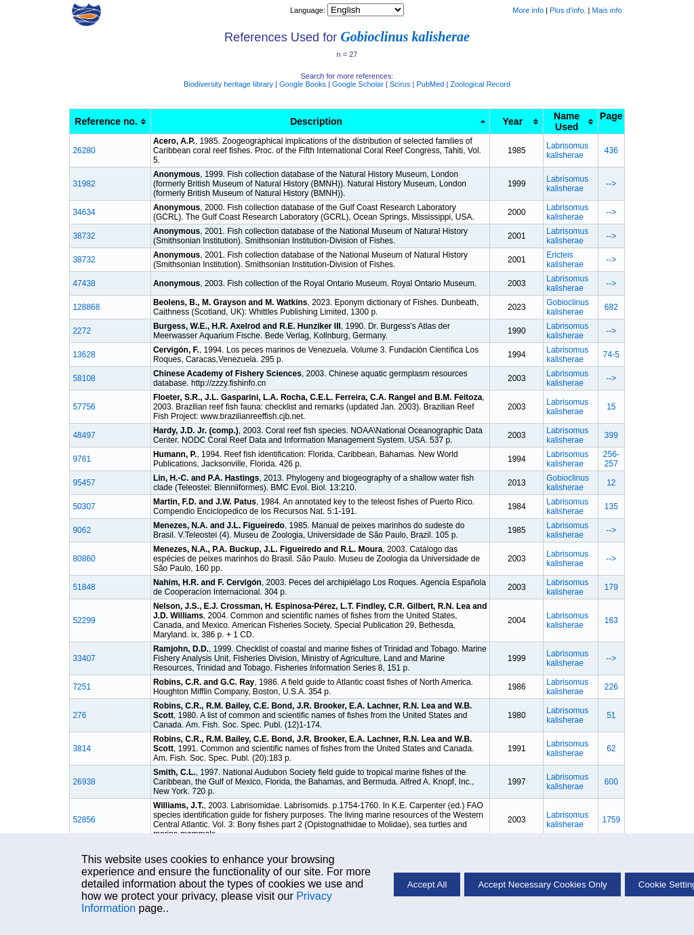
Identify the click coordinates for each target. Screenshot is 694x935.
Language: (308, 10)
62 (611, 748)
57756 (84, 407)
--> (611, 183)
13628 (84, 354)
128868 (86, 307)
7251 (82, 687)
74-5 (611, 354)
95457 (84, 483)
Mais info (607, 10)
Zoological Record (480, 84)
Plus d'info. (568, 10)
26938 (84, 782)
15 (611, 407)
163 (611, 620)
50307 (84, 506)
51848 (84, 587)
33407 (84, 658)
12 (611, 483)
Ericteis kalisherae (565, 259)
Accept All (427, 884)
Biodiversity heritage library (228, 84)
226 (611, 687)
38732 (84, 236)
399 (611, 435)
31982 (84, 183)
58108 (84, 378)
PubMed (430, 84)
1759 (611, 819)
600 (611, 782)
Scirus (400, 84)
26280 (84, 150)
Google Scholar (358, 84)
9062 (82, 530)
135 (611, 506)
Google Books (302, 84)
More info (528, 10)
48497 (84, 435)
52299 (84, 620)
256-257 (611, 459)
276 (79, 715)
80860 (84, 558)
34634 (84, 212)
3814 (82, 748)
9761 (82, 459)
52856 (84, 819)
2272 (82, 331)
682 (611, 307)
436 (611, 150)
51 (611, 715)
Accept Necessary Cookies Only (542, 884)
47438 (84, 283)
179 (611, 587)
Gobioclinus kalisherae (405, 36)
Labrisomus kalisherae (567, 150)
